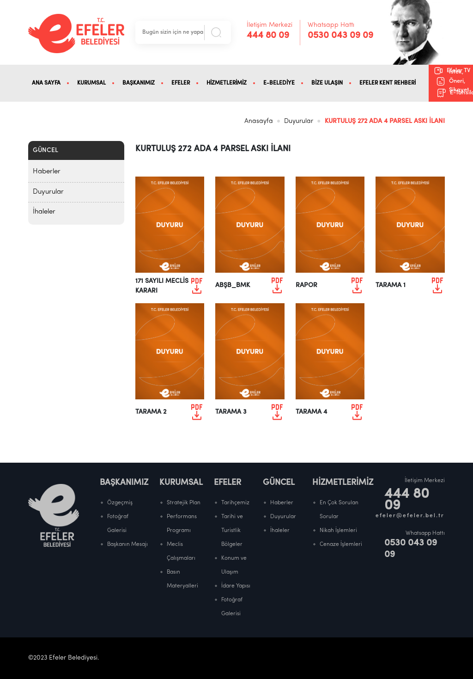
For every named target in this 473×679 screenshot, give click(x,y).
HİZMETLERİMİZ (226, 83)
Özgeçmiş (120, 503)
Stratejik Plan (183, 503)
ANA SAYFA (46, 83)
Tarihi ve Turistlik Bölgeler (232, 530)
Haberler (47, 171)
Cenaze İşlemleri (341, 544)
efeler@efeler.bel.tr (410, 516)
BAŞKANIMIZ (138, 83)
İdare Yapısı (235, 586)
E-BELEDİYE (279, 83)
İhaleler (44, 211)
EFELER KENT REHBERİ (387, 83)
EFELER (180, 83)
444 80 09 (268, 35)
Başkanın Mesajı (127, 544)
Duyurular (298, 121)
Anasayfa (258, 121)
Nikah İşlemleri (338, 530)
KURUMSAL (91, 83)
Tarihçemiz (235, 503)
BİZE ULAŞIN (327, 83)
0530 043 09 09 (340, 35)
